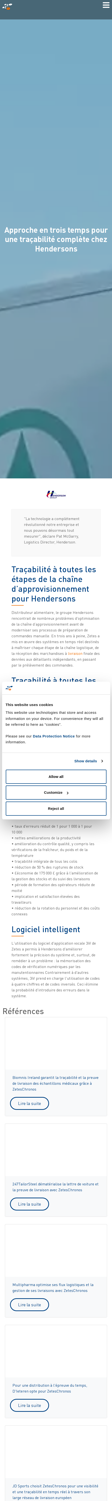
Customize (56, 792)
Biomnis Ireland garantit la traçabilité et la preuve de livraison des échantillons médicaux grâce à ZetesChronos (55, 1083)
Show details (85, 761)
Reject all (56, 808)
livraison (75, 653)
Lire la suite (29, 1103)
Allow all (56, 777)
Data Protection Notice (54, 736)
